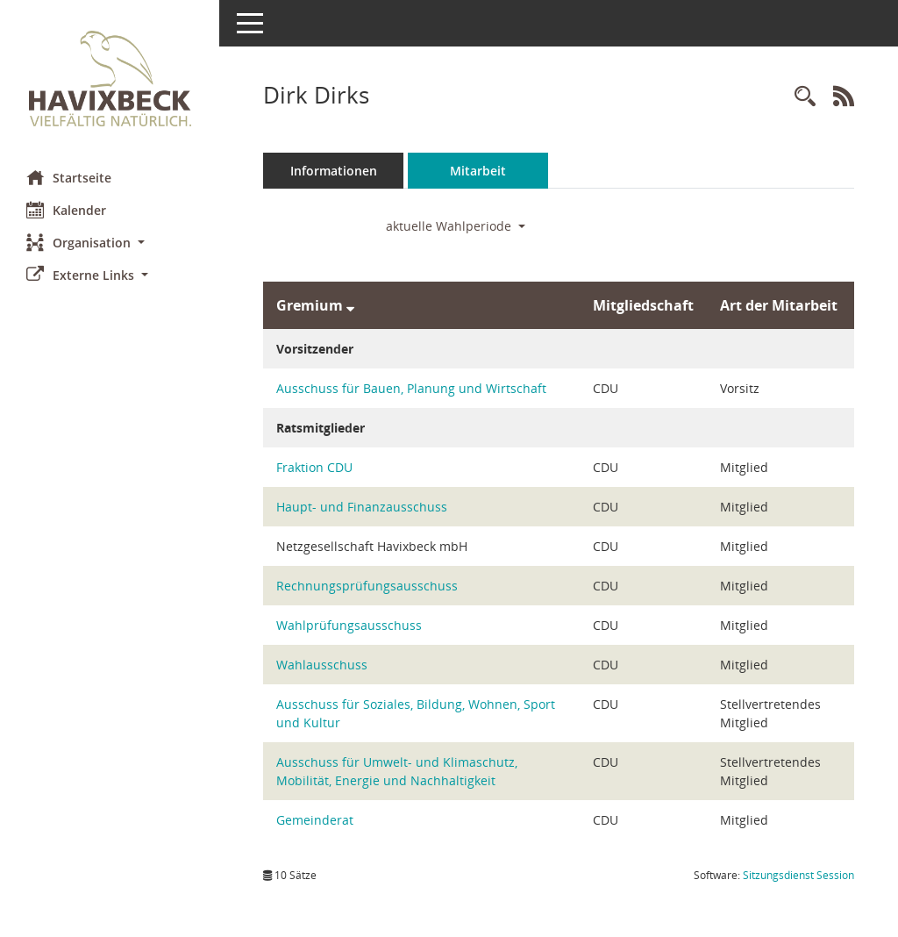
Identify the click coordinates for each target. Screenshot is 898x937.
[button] (109, 242)
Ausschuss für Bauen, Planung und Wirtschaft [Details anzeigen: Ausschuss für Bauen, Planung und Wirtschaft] (411, 388)
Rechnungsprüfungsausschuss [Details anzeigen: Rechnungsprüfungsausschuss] (367, 585)
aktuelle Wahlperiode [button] (455, 226)
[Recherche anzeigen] (805, 96)
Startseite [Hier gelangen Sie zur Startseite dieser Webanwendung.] (68, 177)
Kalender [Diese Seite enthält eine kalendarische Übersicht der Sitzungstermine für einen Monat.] (66, 209)
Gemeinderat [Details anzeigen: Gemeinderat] (314, 820)
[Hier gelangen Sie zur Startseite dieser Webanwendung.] (109, 78)
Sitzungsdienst (798, 875)
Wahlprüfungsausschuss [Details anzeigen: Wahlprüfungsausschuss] (349, 625)
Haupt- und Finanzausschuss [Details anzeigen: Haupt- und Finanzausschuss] (361, 506)
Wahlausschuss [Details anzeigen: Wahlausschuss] (321, 664)
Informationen (333, 170)
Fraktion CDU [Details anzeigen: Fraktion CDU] (314, 467)
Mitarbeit (478, 170)
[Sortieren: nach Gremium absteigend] (350, 305)
